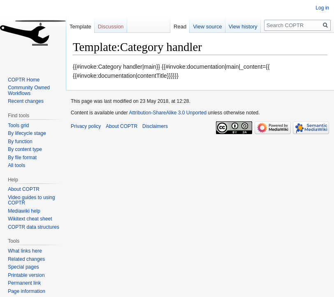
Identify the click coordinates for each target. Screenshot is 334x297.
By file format (22, 157)
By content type (25, 149)
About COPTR (23, 189)
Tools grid (18, 125)
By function (20, 141)
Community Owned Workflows (29, 90)
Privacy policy (86, 126)
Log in (322, 8)
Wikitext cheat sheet (30, 219)
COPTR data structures (33, 227)
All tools (16, 165)
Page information (26, 291)
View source (207, 26)
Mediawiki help (24, 211)
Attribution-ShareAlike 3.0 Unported (167, 113)
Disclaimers (155, 126)
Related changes (26, 259)
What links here (25, 251)
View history (243, 26)
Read (180, 26)
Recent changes (26, 101)
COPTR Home (23, 80)
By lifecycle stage (27, 133)
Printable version (26, 275)
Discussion (111, 26)
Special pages (23, 267)
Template (80, 26)
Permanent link (24, 283)
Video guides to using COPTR (31, 200)
